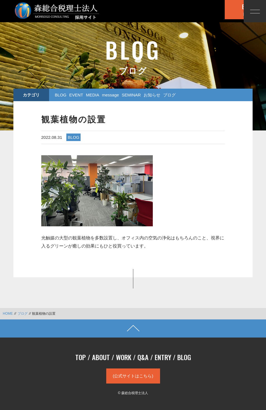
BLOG (60, 95)
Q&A (143, 357)
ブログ (169, 95)
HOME (8, 314)
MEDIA (92, 95)
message (110, 95)
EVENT (76, 95)
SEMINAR (131, 95)
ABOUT (101, 357)
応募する (209, 10)
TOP (80, 357)
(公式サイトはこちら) (133, 375)
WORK (123, 357)
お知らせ (152, 95)
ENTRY (163, 357)
